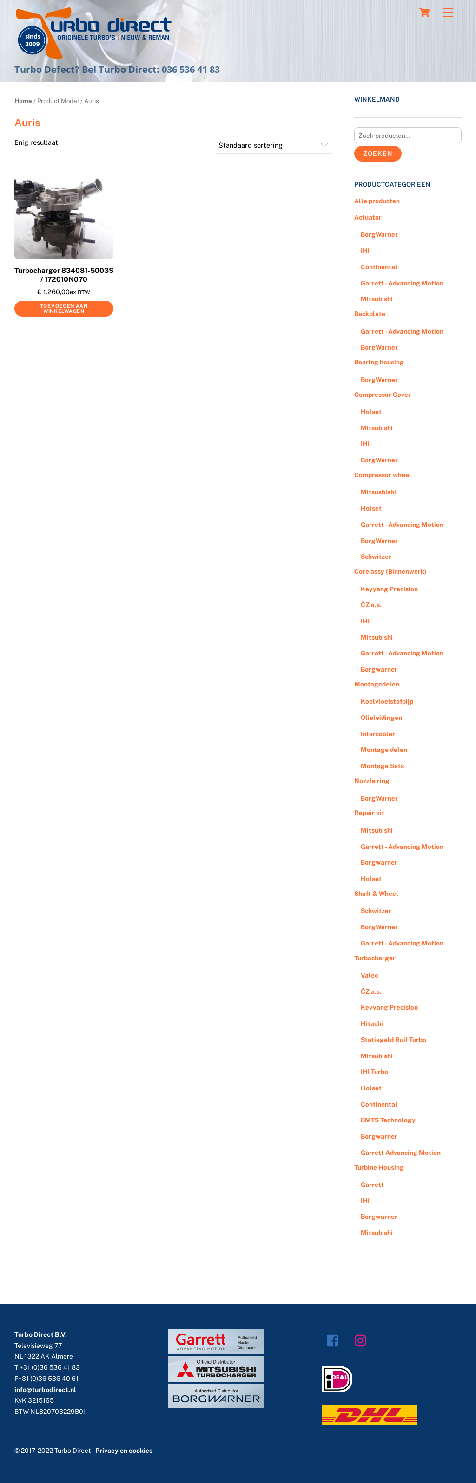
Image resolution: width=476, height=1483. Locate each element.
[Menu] (447, 13)
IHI (365, 250)
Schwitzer (376, 556)
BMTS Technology (388, 1120)
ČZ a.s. (371, 605)
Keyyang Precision (389, 589)
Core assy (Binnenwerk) (390, 571)
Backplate (369, 313)
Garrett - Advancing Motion (402, 283)
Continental (379, 267)
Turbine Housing (379, 1167)
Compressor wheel (382, 475)
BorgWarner (379, 234)
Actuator (368, 217)
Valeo (369, 975)
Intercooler (378, 734)
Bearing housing (379, 362)
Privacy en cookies (123, 1450)
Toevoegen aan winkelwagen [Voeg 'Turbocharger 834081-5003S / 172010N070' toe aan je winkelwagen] (64, 308)
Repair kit (369, 812)
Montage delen (384, 749)
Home (23, 100)
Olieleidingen (381, 717)
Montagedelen (376, 684)
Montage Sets (382, 766)
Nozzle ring (372, 780)
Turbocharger (375, 958)
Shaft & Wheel (376, 893)
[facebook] (335, 1339)
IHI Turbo (374, 1071)
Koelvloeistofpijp (387, 701)
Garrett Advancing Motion (401, 1152)
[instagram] (363, 1339)
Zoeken (377, 153)
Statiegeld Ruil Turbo (393, 1039)
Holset (371, 411)
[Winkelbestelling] (273, 145)
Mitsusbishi (378, 492)
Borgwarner (379, 669)
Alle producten (377, 201)
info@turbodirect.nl (45, 1389)
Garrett (372, 1184)
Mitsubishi (377, 299)
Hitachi (372, 1023)
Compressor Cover (382, 394)
